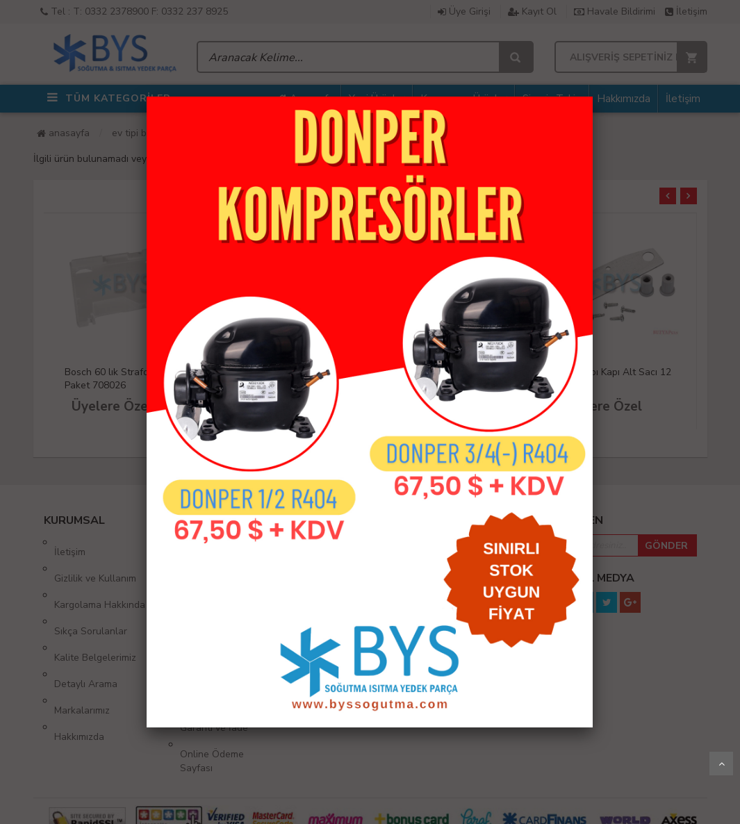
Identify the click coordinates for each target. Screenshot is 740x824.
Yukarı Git (721, 763)
